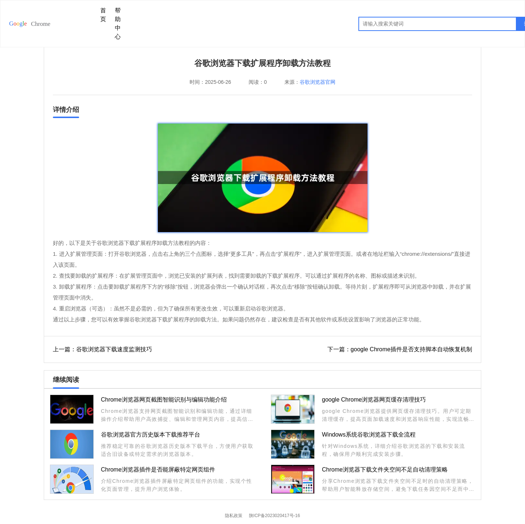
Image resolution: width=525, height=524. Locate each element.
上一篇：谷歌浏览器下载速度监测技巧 (102, 349)
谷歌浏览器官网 (317, 82)
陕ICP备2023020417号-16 (274, 515)
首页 (103, 14)
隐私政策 (233, 515)
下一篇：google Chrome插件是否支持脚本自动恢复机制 (399, 349)
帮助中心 (118, 23)
